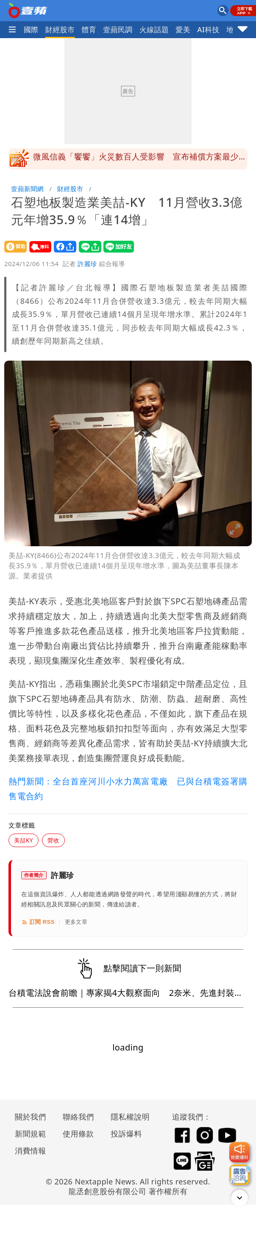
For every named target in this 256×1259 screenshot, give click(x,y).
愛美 (182, 29)
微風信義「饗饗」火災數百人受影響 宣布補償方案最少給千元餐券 (140, 161)
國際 (31, 29)
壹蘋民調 (118, 29)
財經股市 (60, 29)
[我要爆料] (239, 1152)
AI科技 (208, 29)
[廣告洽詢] (239, 1175)
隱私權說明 (127, 1117)
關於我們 (30, 1117)
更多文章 (76, 922)
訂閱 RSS (38, 922)
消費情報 (30, 1150)
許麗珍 (87, 263)
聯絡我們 (78, 1117)
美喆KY (23, 840)
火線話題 (154, 29)
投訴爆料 (126, 1133)
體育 (88, 29)
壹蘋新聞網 (27, 188)
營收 (53, 840)
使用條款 (78, 1133)
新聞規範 (30, 1133)
